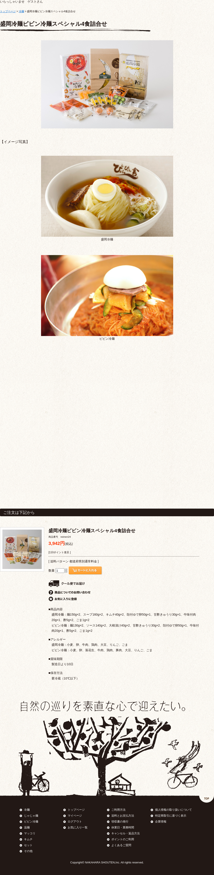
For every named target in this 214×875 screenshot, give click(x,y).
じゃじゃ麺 (31, 815)
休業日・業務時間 (122, 827)
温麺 (27, 827)
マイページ (75, 815)
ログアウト (75, 821)
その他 (28, 851)
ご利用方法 (118, 809)
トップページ (8, 11)
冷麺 (21, 11)
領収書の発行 (119, 821)
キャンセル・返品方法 (125, 833)
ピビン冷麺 (31, 821)
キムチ (28, 839)
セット (28, 845)
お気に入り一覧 (78, 827)
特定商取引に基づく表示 (170, 815)
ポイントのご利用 (122, 839)
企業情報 (160, 821)
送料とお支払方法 (122, 815)
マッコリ (29, 833)
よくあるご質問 (121, 845)
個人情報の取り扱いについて (173, 809)
